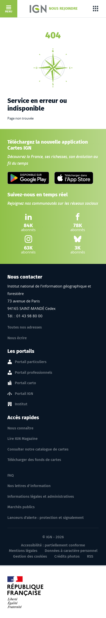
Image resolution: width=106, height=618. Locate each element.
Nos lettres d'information (29, 486)
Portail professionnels (33, 372)
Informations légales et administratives (40, 496)
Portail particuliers (30, 362)
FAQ (10, 475)
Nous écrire (17, 338)
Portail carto (25, 383)
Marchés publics (21, 507)
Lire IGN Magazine (22, 438)
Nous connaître (20, 428)
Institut (21, 404)
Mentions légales (23, 550)
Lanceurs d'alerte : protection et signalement (45, 517)
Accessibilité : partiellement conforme (53, 545)
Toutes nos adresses (24, 327)
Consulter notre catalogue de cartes (37, 449)
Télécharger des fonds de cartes (34, 459)
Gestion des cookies (30, 556)
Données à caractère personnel (71, 550)
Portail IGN (24, 393)
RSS (90, 556)
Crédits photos (67, 556)
